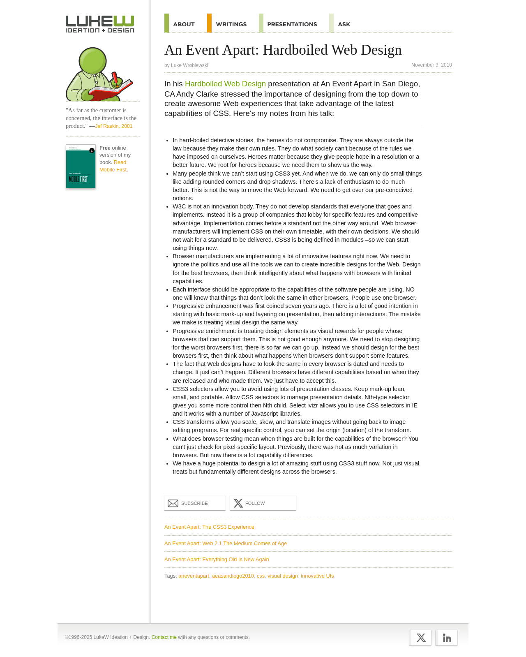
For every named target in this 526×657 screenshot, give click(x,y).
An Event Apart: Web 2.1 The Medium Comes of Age (225, 543)
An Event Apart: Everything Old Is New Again (216, 559)
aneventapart (193, 576)
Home (100, 24)
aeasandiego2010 (233, 576)
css (261, 576)
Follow (248, 503)
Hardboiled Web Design (225, 83)
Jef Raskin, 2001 (113, 126)
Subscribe (188, 503)
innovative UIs (317, 576)
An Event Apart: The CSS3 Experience (209, 527)
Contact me (164, 637)
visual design (283, 576)
